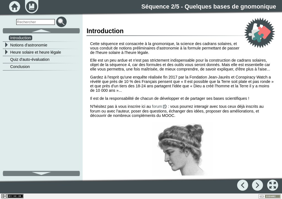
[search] (35, 22)
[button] (272, 185)
